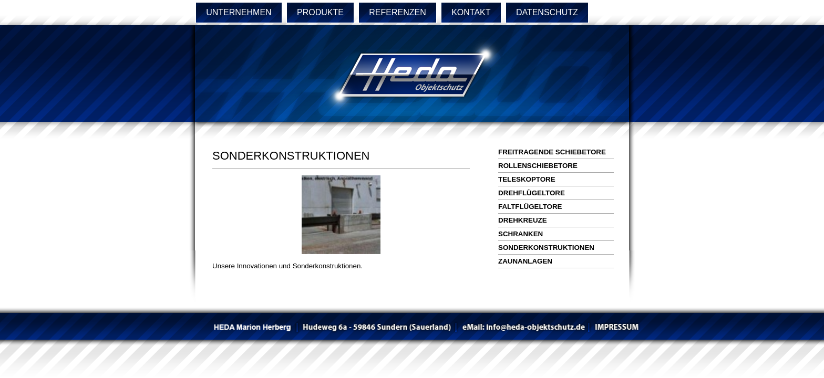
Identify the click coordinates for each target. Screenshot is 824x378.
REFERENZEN (397, 12)
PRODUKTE (320, 12)
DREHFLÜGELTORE (531, 193)
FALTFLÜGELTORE (530, 207)
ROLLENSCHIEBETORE (538, 166)
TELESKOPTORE (526, 179)
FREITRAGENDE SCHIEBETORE (552, 152)
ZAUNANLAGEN (525, 261)
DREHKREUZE (522, 220)
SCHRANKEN (520, 234)
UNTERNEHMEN (238, 12)
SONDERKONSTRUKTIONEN (546, 247)
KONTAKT (470, 12)
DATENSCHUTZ (547, 12)
